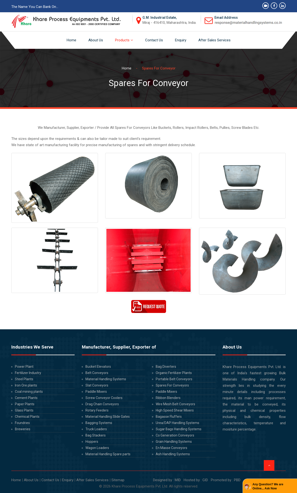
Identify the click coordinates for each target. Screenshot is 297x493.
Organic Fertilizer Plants (174, 373)
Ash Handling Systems (173, 454)
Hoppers (91, 441)
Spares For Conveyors (172, 385)
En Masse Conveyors (171, 448)
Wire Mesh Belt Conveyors (175, 404)
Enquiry (180, 40)
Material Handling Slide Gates (107, 416)
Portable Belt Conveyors (174, 379)
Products (122, 40)
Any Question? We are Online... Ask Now (267, 486)
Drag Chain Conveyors (102, 404)
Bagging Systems (98, 423)
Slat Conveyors (96, 385)
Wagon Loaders (97, 448)
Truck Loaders (96, 429)
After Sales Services (214, 40)
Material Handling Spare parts (107, 454)
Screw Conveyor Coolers (104, 398)
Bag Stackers (95, 435)
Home (71, 40)
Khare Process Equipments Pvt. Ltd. (140, 486)
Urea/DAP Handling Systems (177, 423)
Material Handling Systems (105, 379)
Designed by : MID (166, 480)
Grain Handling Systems (174, 441)
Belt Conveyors (96, 373)
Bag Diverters (166, 366)
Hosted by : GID (196, 480)
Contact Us (154, 40)
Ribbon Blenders (168, 398)
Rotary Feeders (97, 410)
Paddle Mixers (96, 391)
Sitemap (117, 480)
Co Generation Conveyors (175, 435)
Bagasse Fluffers (169, 416)
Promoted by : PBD (225, 480)
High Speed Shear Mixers (175, 410)
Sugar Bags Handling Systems (178, 429)
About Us (95, 40)
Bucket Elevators (98, 366)
